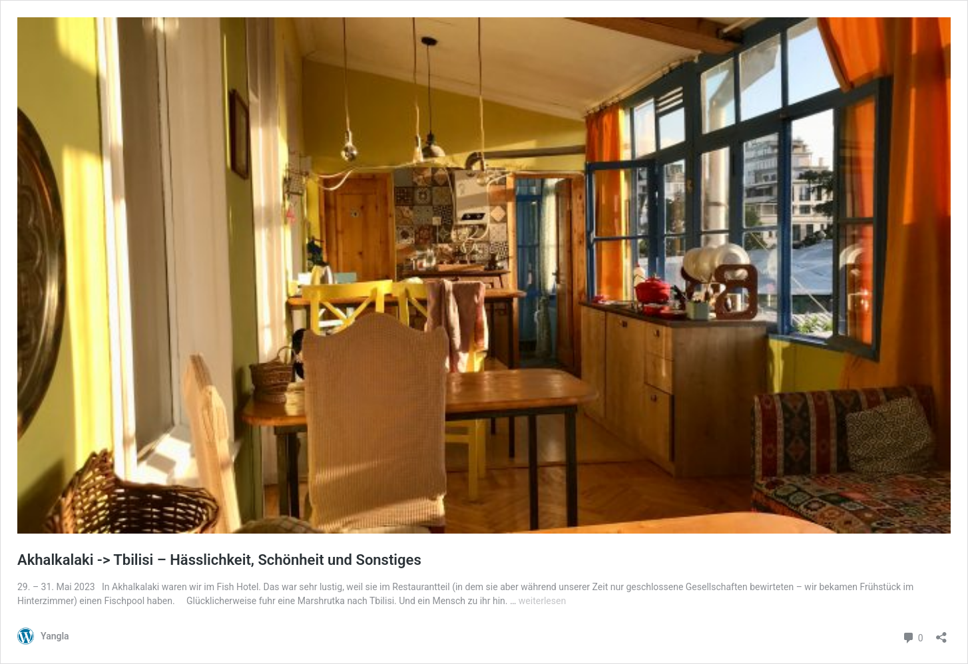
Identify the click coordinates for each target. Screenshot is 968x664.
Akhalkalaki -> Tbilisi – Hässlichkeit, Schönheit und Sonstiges (219, 560)
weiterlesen (542, 600)
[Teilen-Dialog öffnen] (941, 633)
